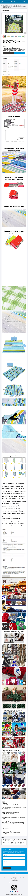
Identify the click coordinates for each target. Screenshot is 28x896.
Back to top (14, 873)
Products (6, 5)
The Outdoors (11, 5)
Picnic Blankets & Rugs (17, 5)
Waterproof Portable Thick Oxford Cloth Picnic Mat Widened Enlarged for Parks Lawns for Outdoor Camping (14, 7)
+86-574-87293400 (16, 881)
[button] (2, 36)
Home (3, 5)
